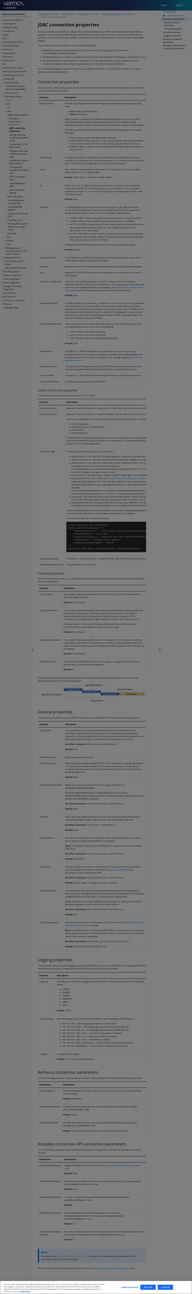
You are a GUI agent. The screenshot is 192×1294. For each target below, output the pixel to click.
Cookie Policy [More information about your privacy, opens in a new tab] (24, 1291)
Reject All (148, 1287)
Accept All (165, 1287)
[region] (96, 1287)
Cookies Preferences (129, 1287)
